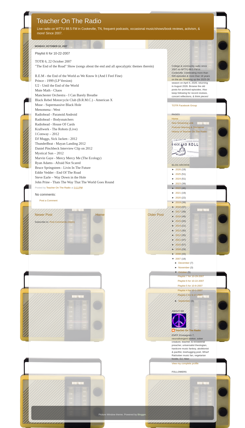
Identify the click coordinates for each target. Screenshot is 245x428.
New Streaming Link (182, 123)
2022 (178, 188)
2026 (178, 169)
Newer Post (43, 215)
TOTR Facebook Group (184, 105)
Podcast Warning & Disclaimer (188, 127)
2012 (178, 235)
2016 (178, 216)
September (184, 301)
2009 (178, 249)
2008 (178, 254)
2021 (178, 192)
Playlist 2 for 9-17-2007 (190, 295)
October (183, 272)
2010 (178, 244)
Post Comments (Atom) (62, 222)
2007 (178, 258)
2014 (178, 225)
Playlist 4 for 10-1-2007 (190, 290)
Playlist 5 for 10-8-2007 (190, 285)
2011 (178, 239)
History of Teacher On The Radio (189, 131)
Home (100, 215)
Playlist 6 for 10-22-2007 (191, 281)
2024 (178, 178)
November (184, 267)
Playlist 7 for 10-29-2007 (191, 276)
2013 (178, 230)
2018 (178, 207)
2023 (178, 183)
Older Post (156, 215)
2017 (178, 211)
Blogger (142, 414)
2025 (178, 174)
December (184, 263)
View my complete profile (185, 363)
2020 (178, 197)
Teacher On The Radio (69, 21)
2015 (178, 221)
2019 (178, 202)
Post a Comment (49, 200)
